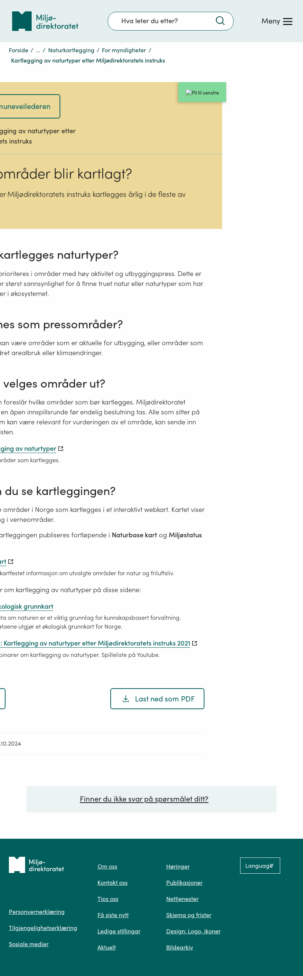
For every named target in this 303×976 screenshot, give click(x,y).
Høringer (178, 866)
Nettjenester (182, 898)
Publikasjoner (184, 882)
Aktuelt (106, 947)
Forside (18, 50)
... (38, 50)
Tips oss (107, 898)
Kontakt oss (112, 882)
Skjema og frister (188, 915)
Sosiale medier (29, 944)
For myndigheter (124, 50)
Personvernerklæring (37, 911)
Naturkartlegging (71, 50)
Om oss (107, 866)
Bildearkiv (179, 947)
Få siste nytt (113, 915)
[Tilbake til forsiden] (45, 21)
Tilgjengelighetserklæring (43, 927)
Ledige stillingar (118, 931)
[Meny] (277, 21)
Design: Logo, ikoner (193, 931)
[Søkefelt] (171, 21)
